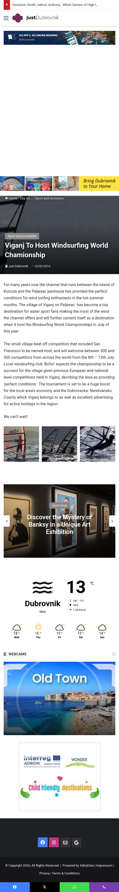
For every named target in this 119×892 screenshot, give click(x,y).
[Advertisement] (59, 114)
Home (11, 198)
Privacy (44, 873)
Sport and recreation (49, 198)
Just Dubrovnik (18, 266)
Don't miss (59, 505)
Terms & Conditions (66, 873)
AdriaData (87, 865)
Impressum (104, 865)
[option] (59, 521)
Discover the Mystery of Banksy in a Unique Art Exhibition (59, 524)
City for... (26, 198)
